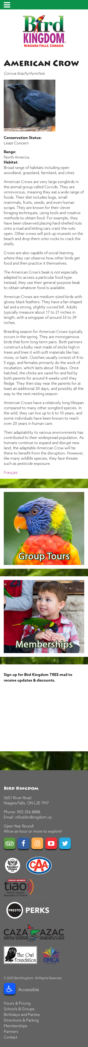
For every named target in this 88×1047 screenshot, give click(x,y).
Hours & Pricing (17, 1003)
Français (11, 472)
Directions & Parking (21, 1020)
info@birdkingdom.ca (33, 817)
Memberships (15, 1025)
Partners (11, 1031)
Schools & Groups (19, 1008)
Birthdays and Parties (22, 1014)
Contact (10, 1037)
